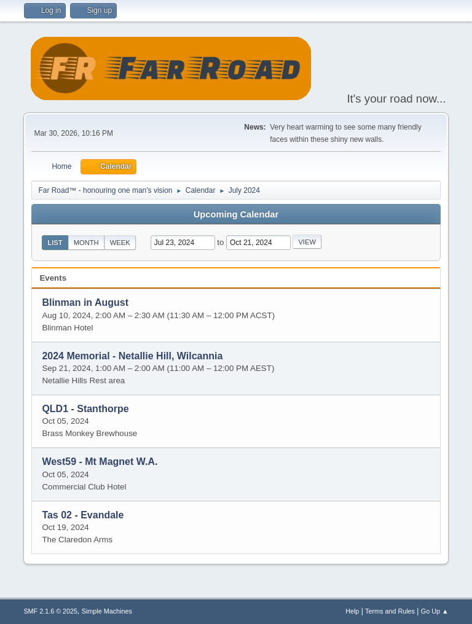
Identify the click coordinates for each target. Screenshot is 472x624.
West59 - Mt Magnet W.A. (99, 462)
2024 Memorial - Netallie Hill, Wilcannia (132, 356)
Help (352, 611)
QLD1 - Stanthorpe (85, 409)
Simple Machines (107, 611)
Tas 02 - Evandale (83, 515)
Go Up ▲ (435, 611)
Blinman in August (85, 303)
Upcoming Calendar (236, 214)
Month (86, 242)
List (54, 242)
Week (120, 242)
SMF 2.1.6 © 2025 (50, 611)
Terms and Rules (390, 611)
